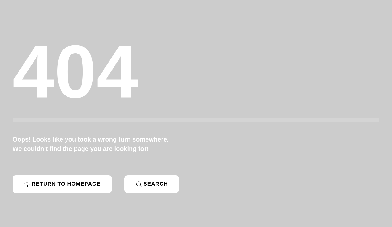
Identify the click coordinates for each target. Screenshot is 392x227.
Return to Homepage (62, 184)
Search (152, 184)
